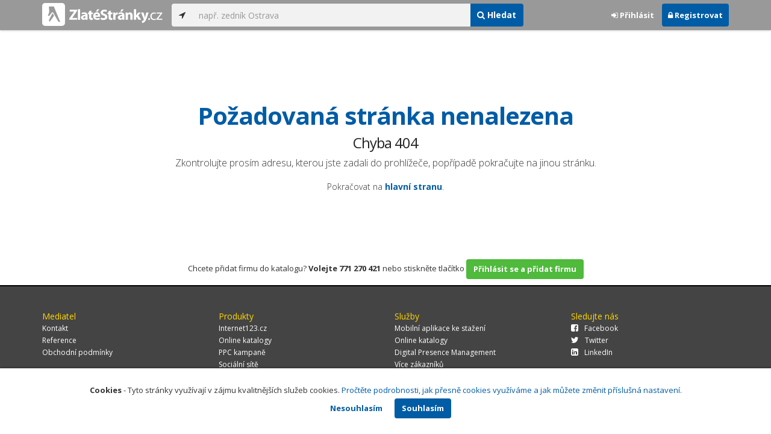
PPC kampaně (242, 352)
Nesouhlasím (356, 408)
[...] (331, 15)
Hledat (496, 14)
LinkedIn (592, 352)
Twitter (589, 340)
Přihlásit (632, 15)
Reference (59, 340)
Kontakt (55, 328)
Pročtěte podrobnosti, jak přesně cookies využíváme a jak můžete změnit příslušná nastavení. (512, 390)
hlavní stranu (413, 186)
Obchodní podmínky (77, 352)
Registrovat (695, 15)
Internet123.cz (243, 328)
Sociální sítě (238, 364)
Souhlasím (423, 408)
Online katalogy (245, 340)
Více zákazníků (419, 364)
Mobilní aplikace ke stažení (440, 328)
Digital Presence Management (445, 352)
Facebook (594, 328)
